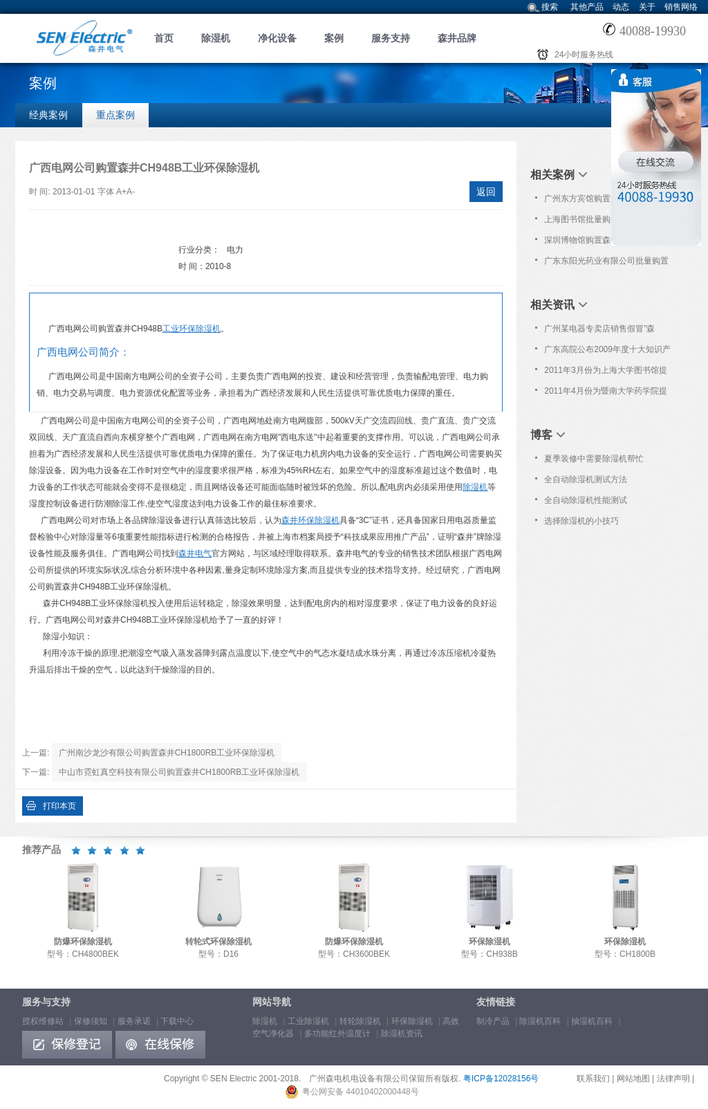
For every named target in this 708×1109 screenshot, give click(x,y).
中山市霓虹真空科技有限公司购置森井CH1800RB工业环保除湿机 (179, 772)
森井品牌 (457, 38)
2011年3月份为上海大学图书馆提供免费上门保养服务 (605, 373)
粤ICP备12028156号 (501, 1078)
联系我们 (593, 1078)
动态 (621, 7)
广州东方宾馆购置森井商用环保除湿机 (606, 201)
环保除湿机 (412, 1021)
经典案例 (48, 114)
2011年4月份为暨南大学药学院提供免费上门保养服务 (605, 393)
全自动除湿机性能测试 (585, 500)
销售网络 (681, 7)
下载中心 (177, 1021)
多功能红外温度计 (337, 1033)
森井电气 (195, 553)
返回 (486, 191)
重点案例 (115, 114)
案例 (334, 38)
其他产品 (587, 7)
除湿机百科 (540, 1021)
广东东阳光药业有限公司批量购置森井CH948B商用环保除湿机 (606, 263)
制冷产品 (493, 1021)
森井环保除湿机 (310, 520)
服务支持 (390, 38)
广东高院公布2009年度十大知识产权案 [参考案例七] (607, 352)
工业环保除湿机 (191, 328)
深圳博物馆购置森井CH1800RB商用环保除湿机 (606, 242)
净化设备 (277, 38)
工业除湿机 (308, 1021)
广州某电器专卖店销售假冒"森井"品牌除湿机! (599, 331)
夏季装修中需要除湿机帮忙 (594, 459)
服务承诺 (134, 1021)
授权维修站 (43, 1021)
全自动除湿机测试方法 (585, 479)
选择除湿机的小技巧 (581, 521)
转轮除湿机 (360, 1021)
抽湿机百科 (592, 1021)
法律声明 (673, 1078)
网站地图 (633, 1078)
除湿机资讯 (401, 1033)
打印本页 (59, 806)
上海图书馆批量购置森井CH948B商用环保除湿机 (605, 222)
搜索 (549, 7)
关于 (647, 7)
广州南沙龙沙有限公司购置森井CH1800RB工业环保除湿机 (167, 753)
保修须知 (90, 1021)
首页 (164, 38)
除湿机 (215, 38)
